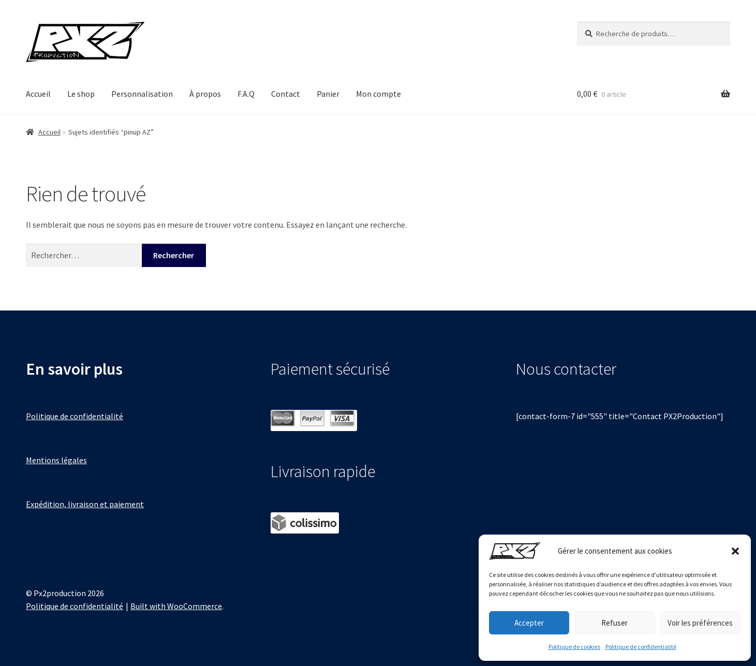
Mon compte (378, 93)
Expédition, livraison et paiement (85, 504)
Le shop (81, 93)
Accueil (38, 93)
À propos (205, 93)
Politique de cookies (574, 646)
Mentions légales (56, 460)
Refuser (614, 623)
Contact (285, 93)
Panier (328, 93)
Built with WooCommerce (176, 606)
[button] (735, 551)
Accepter (529, 623)
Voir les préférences (700, 623)
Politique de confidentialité (640, 646)
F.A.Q (246, 93)
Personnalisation (142, 93)
